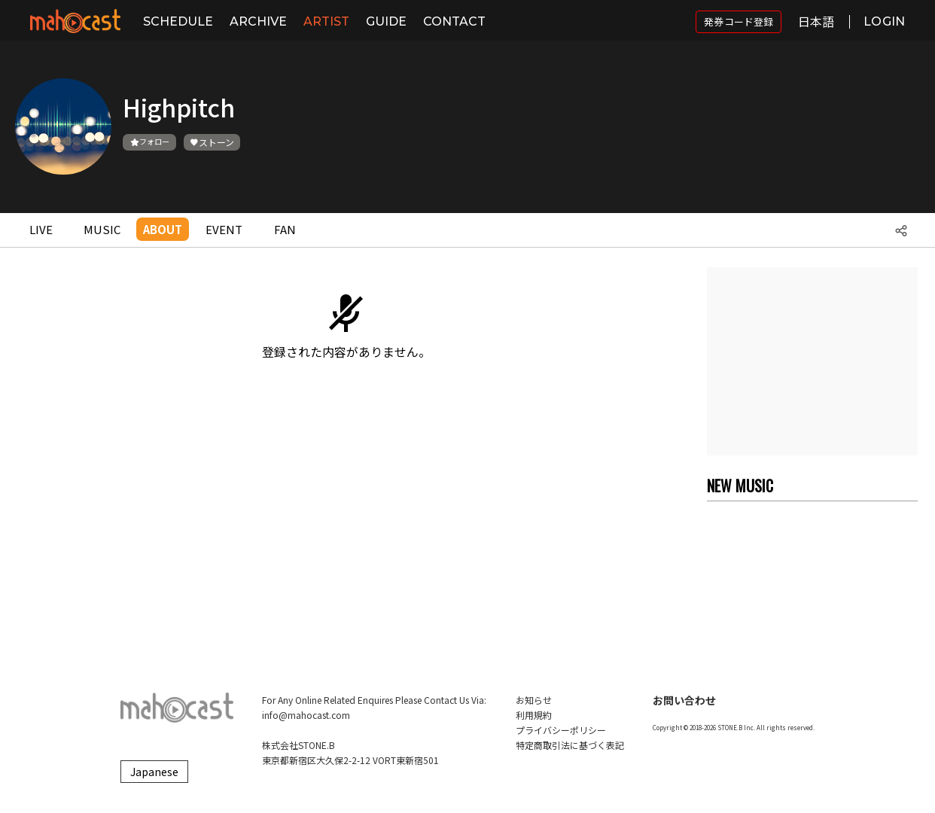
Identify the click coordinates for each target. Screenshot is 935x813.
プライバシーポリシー (561, 729)
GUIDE (386, 21)
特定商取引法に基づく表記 (570, 744)
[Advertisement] (812, 361)
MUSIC (102, 229)
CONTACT (454, 21)
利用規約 (534, 714)
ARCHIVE (258, 21)
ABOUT (162, 229)
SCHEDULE (178, 21)
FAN (285, 229)
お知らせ (534, 699)
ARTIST (326, 21)
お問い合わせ (684, 700)
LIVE (41, 229)
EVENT (224, 229)
